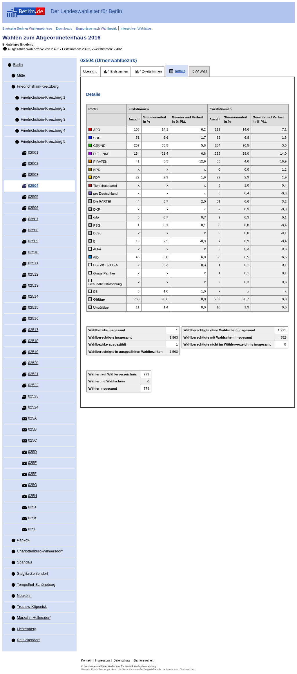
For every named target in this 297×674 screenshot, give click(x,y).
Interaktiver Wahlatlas (136, 28)
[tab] (90, 71)
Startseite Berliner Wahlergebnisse (27, 28)
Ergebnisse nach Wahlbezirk (96, 28)
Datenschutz (122, 660)
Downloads (64, 28)
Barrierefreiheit (143, 660)
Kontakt (86, 660)
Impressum (102, 660)
